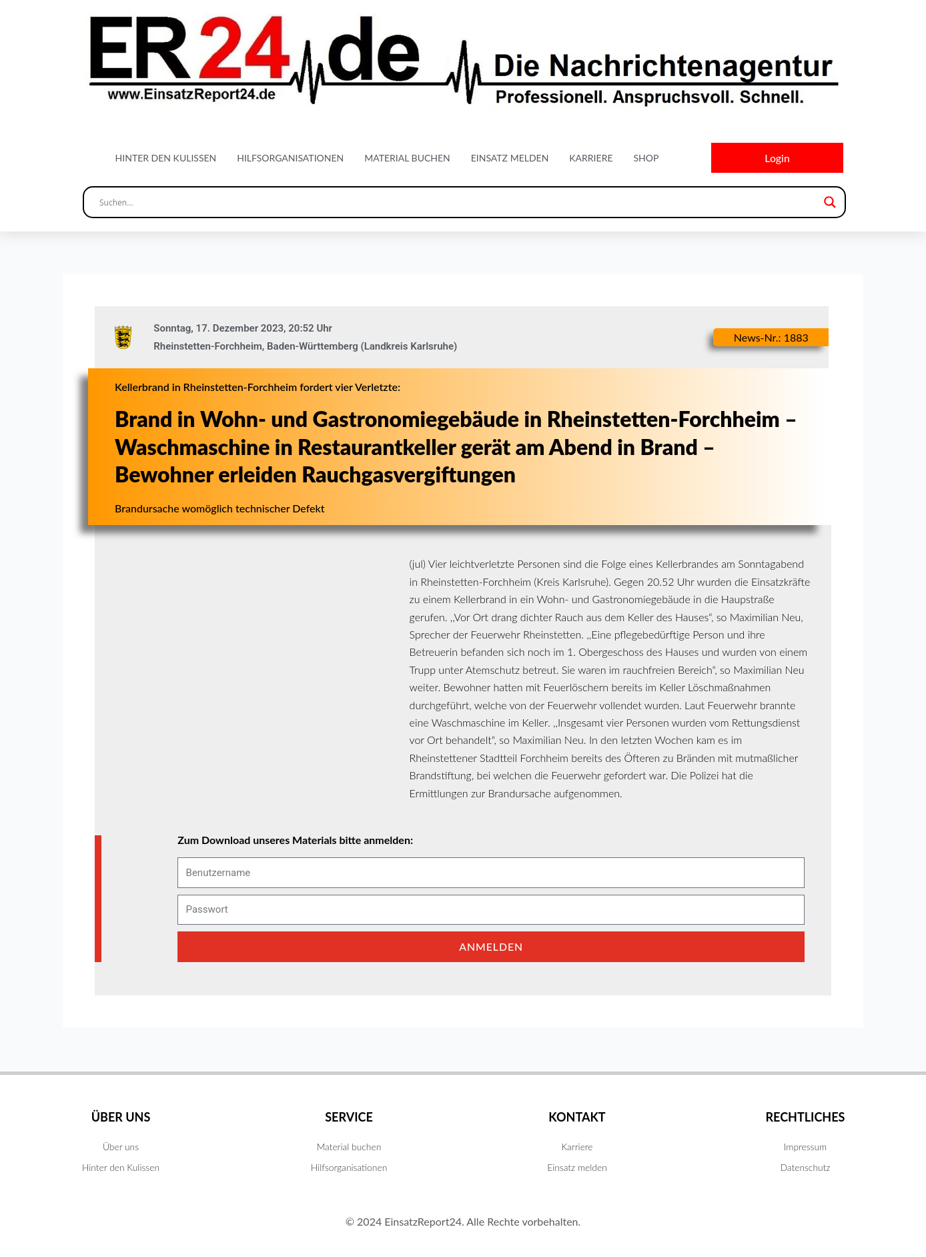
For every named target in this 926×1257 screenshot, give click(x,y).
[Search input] (458, 202)
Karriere (590, 157)
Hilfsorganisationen (290, 157)
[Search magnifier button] (830, 202)
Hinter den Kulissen (166, 157)
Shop (645, 157)
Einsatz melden (510, 157)
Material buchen (407, 157)
